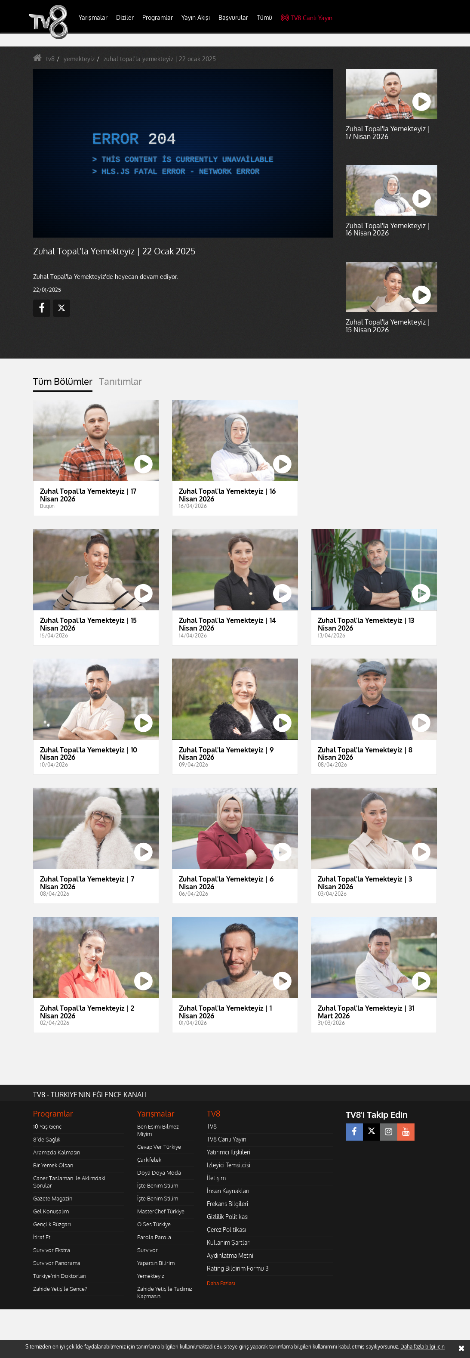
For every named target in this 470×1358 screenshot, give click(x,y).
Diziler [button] (125, 17)
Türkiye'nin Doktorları (59, 1275)
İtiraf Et (41, 1237)
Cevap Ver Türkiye (159, 1146)
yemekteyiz (79, 58)
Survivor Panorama (56, 1262)
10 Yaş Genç (47, 1126)
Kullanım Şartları (229, 1242)
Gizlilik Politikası (228, 1216)
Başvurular (233, 17)
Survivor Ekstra (51, 1250)
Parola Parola (154, 1237)
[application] (183, 153)
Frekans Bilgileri (227, 1203)
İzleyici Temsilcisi (228, 1165)
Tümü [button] (264, 17)
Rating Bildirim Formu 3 (238, 1268)
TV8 (212, 1126)
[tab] (62, 384)
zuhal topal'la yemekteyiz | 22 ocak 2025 (160, 58)
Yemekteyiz (150, 1275)
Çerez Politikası (226, 1229)
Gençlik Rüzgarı (52, 1224)
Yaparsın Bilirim (156, 1262)
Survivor (147, 1250)
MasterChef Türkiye (160, 1211)
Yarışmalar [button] (93, 17)
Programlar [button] (157, 17)
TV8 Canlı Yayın (306, 18)
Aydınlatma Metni (230, 1255)
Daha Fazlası (221, 1283)
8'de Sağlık (46, 1139)
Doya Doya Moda (159, 1172)
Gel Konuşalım (51, 1211)
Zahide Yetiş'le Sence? (60, 1288)
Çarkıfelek (149, 1159)
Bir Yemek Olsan (53, 1165)
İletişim (216, 1178)
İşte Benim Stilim (157, 1185)
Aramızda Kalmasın (56, 1152)
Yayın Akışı (195, 17)
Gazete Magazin (52, 1198)
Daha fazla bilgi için (422, 1346)
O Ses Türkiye (154, 1224)
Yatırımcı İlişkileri (228, 1152)
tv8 (50, 58)
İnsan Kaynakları (228, 1190)
